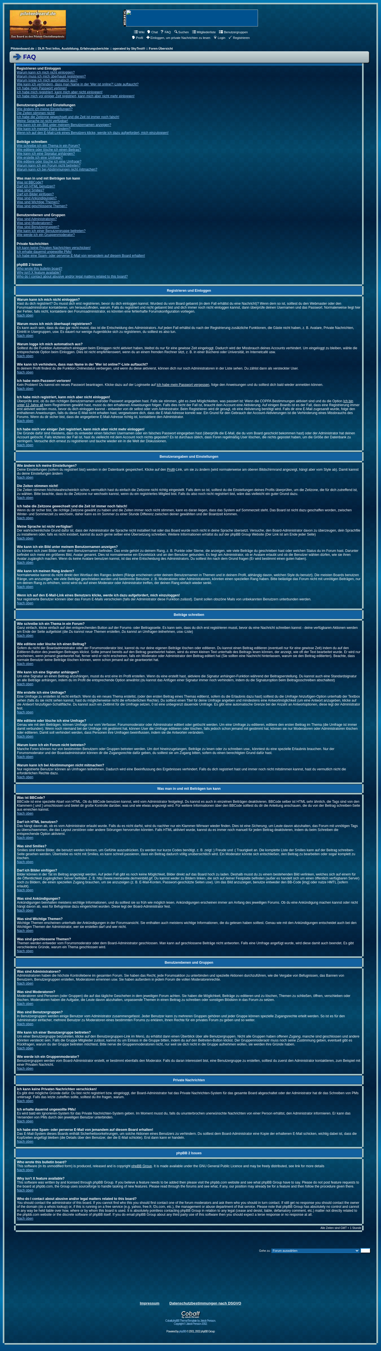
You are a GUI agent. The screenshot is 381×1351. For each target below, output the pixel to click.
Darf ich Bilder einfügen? (35, 194)
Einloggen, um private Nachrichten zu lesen (178, 37)
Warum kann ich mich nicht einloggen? (46, 72)
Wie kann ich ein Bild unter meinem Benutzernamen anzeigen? (64, 125)
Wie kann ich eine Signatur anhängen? (46, 154)
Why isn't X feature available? (39, 273)
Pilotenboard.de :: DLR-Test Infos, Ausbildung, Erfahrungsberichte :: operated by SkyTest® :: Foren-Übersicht (92, 48)
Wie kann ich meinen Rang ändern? (44, 129)
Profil (137, 37)
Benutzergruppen (233, 32)
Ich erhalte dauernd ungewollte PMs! (44, 252)
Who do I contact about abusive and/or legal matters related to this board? (72, 276)
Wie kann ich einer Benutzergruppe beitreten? (51, 231)
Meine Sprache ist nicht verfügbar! (42, 121)
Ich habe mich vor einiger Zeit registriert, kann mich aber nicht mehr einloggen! (76, 96)
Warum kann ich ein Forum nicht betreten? (48, 165)
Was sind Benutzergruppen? (38, 227)
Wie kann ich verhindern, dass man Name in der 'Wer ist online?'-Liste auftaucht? (78, 84)
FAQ (165, 32)
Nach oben (25, 315)
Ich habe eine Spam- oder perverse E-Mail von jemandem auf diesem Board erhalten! (81, 256)
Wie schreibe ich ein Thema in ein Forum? (48, 146)
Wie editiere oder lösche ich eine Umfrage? (49, 161)
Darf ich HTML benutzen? (36, 186)
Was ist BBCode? (30, 182)
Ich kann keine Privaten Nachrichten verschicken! (54, 248)
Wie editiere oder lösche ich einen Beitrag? (49, 150)
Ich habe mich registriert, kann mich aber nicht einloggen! (59, 92)
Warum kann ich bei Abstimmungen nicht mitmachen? (57, 169)
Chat (152, 32)
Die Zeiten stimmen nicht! (36, 113)
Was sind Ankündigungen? (37, 198)
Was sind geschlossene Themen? (42, 206)
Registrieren (239, 37)
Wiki (139, 32)
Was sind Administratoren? (37, 219)
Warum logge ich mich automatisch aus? (47, 80)
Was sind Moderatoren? (34, 223)
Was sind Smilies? (30, 190)
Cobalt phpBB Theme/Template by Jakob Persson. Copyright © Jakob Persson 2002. (190, 1321)
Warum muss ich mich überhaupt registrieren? (51, 76)
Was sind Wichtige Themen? (38, 202)
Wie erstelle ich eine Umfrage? (40, 158)
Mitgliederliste (204, 32)
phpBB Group (142, 1166)
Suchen (181, 32)
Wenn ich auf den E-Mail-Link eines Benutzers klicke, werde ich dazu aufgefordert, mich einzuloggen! (92, 133)
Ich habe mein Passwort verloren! (42, 88)
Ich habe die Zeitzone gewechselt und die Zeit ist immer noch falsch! (68, 117)
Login (219, 37)
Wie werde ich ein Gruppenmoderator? (46, 235)
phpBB (182, 1331)
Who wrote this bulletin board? (39, 269)
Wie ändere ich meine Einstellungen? (45, 109)
